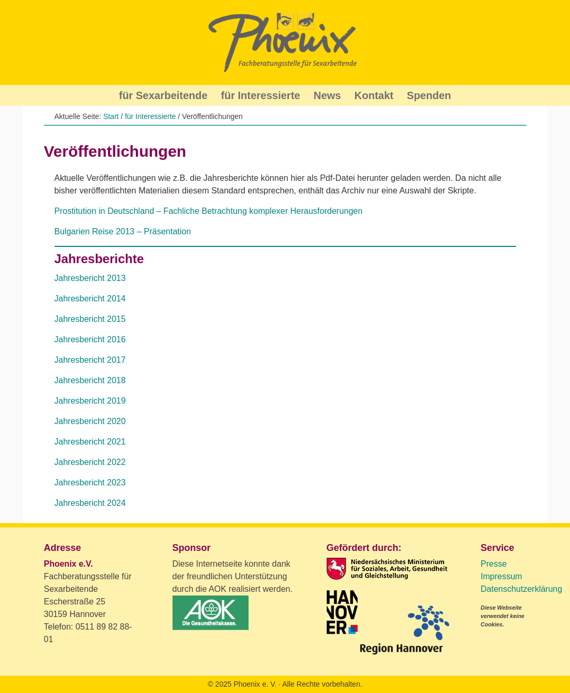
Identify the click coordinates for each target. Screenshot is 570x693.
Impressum (501, 576)
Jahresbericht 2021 (90, 441)
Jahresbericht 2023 (90, 482)
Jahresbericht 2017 (90, 359)
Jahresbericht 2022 (90, 462)
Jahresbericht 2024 (90, 503)
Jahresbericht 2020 (90, 421)
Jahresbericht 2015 (90, 319)
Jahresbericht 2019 (90, 400)
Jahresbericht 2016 (90, 339)
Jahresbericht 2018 (90, 380)
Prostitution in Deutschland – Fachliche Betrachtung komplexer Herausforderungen (209, 211)
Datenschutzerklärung (522, 588)
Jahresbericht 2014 (90, 298)
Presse (494, 563)
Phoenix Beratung (285, 42)
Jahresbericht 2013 (90, 278)
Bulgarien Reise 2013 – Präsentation (123, 231)
